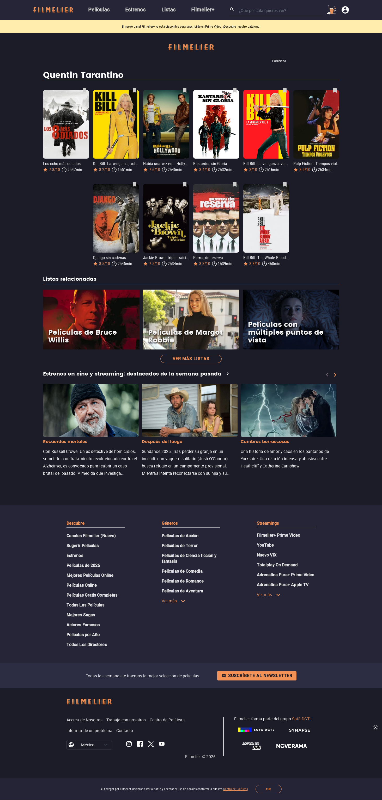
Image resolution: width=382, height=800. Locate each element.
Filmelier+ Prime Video (278, 535)
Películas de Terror (180, 545)
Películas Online (81, 585)
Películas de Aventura (182, 591)
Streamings (268, 523)
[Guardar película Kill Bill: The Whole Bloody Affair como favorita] (285, 184)
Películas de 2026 (83, 565)
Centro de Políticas (235, 789)
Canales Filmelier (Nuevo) (91, 535)
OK (268, 789)
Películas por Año (83, 634)
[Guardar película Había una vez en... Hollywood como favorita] (184, 90)
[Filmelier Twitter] (151, 744)
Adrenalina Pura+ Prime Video (285, 574)
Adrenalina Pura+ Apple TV (282, 584)
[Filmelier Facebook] (140, 744)
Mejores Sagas (80, 614)
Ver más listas (191, 358)
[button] (106, 745)
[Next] (335, 375)
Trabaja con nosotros (126, 720)
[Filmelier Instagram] (129, 744)
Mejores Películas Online (89, 575)
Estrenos (74, 555)
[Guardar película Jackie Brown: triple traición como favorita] (184, 184)
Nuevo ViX (266, 555)
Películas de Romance (183, 581)
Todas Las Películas (85, 605)
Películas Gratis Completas (91, 595)
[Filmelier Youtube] (162, 744)
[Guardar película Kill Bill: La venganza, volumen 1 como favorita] (134, 90)
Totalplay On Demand (277, 564)
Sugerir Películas (82, 545)
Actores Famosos (83, 624)
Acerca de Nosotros (84, 720)
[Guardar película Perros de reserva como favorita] (235, 184)
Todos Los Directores (86, 644)
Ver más (173, 600)
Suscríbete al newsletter (256, 675)
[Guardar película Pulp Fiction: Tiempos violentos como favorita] (335, 90)
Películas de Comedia (182, 571)
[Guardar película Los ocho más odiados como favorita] (84, 90)
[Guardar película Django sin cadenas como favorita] (134, 184)
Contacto (124, 730)
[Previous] (327, 375)
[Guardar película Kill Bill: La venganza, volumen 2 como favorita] (285, 90)
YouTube (265, 545)
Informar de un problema (89, 730)
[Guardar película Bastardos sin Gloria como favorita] (235, 90)
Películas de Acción (180, 535)
